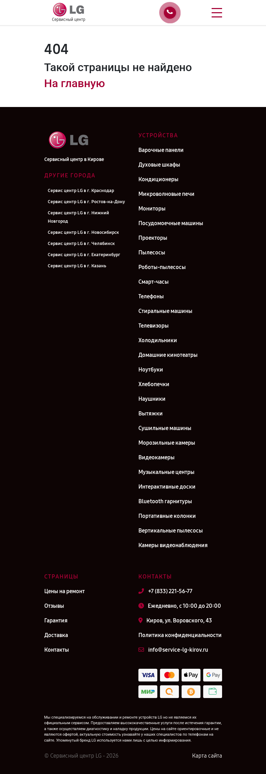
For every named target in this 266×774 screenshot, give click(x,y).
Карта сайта (207, 755)
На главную (74, 83)
